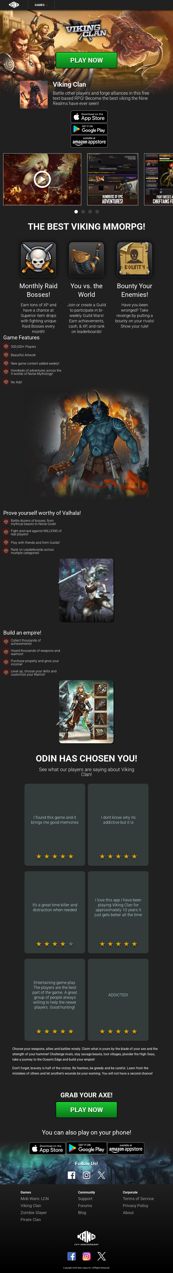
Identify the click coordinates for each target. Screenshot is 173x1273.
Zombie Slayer (34, 1212)
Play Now (86, 60)
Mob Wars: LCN (35, 1198)
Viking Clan (31, 1205)
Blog (82, 1212)
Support (85, 1198)
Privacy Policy (135, 1205)
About (128, 1212)
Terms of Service (138, 1198)
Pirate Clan (31, 1219)
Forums (85, 1205)
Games (41, 5)
